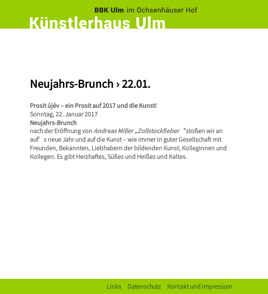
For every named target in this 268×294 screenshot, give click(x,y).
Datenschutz (144, 286)
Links (114, 286)
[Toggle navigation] (230, 43)
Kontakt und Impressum (199, 286)
